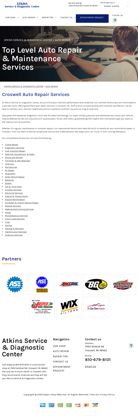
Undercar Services (13, 235)
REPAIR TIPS (47, 17)
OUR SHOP (10, 17)
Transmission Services (16, 232)
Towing (8, 225)
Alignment (10, 173)
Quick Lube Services (15, 219)
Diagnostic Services (14, 148)
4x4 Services (11, 167)
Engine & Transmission (16, 196)
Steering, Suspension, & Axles (19, 154)
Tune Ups (9, 164)
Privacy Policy (107, 394)
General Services (13, 206)
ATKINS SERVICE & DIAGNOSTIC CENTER (28, 40)
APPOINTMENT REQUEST (92, 17)
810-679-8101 (74, 3)
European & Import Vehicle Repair (22, 202)
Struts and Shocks (14, 157)
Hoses (8, 212)
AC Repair (9, 170)
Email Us (90, 366)
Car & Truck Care (13, 186)
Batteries (9, 180)
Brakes (8, 183)
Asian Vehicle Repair (15, 177)
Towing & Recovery (14, 228)
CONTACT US (66, 17)
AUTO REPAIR (28, 17)
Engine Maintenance (15, 199)
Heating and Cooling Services (19, 209)
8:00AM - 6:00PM (111, 6)
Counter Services (13, 190)
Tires (7, 222)
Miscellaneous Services (16, 215)
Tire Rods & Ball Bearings (17, 160)
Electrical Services (14, 193)
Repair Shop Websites (54, 394)
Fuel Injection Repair (15, 151)
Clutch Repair (11, 144)
